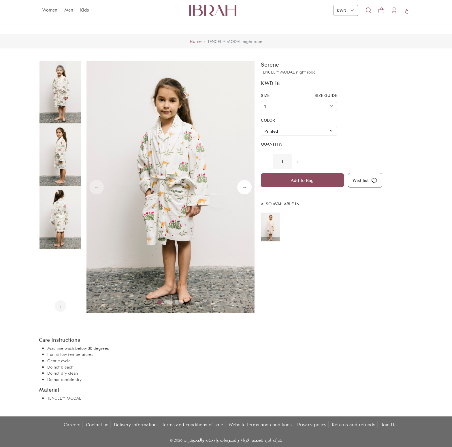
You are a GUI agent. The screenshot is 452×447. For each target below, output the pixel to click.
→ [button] (244, 187)
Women (49, 10)
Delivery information (135, 424)
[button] (381, 10)
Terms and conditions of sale (192, 424)
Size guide (325, 95)
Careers (72, 424)
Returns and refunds (353, 424)
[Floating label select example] (299, 106)
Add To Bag (302, 180)
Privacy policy (311, 424)
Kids (83, 10)
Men (67, 10)
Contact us (97, 424)
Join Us (389, 424)
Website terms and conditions (260, 424)
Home (195, 41)
